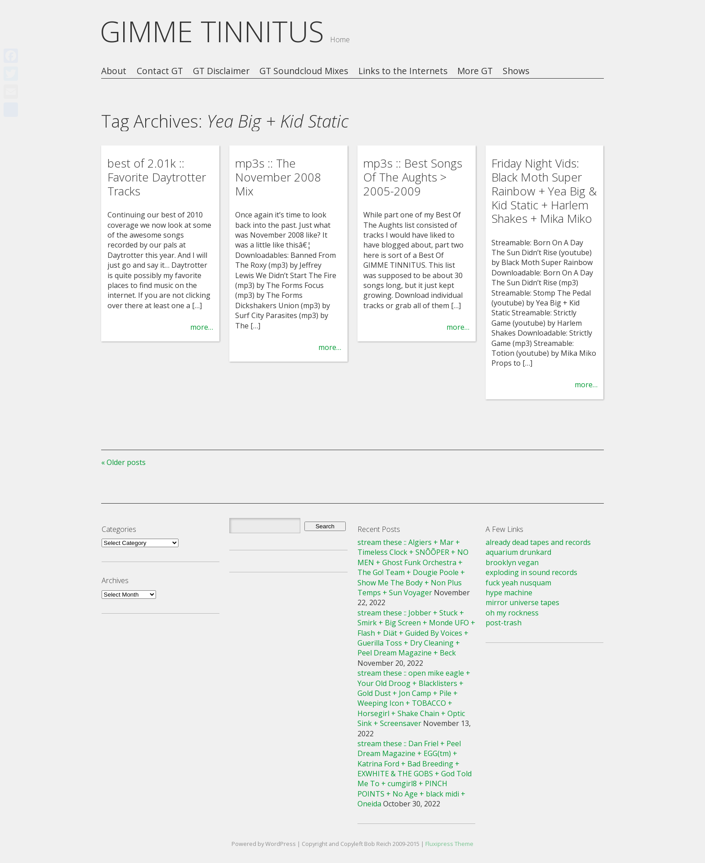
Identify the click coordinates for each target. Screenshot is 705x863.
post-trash (504, 623)
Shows (516, 71)
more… (201, 327)
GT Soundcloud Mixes (303, 71)
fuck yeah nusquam (518, 583)
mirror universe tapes (522, 602)
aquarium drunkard (518, 552)
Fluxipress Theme (449, 844)
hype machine (509, 592)
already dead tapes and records (538, 542)
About (113, 71)
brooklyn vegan (512, 562)
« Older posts (123, 462)
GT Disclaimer (221, 71)
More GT (475, 71)
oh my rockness (512, 613)
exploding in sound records (531, 572)
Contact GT (160, 71)
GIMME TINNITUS (212, 31)
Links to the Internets (402, 71)
